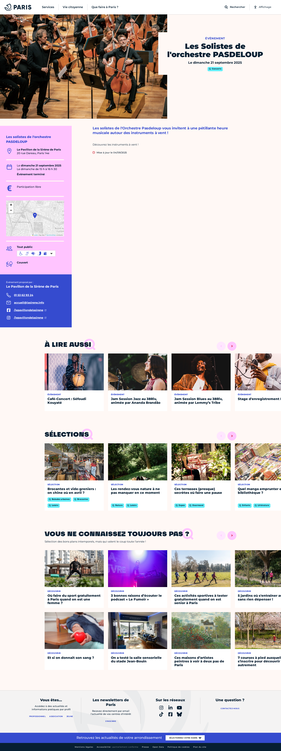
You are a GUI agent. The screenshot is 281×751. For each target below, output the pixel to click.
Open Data (158, 747)
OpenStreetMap (51, 235)
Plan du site (199, 747)
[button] (35, 215)
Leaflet (35, 235)
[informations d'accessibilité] (36, 253)
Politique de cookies (179, 747)
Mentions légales (84, 747)
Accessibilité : (117, 747)
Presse (145, 747)
